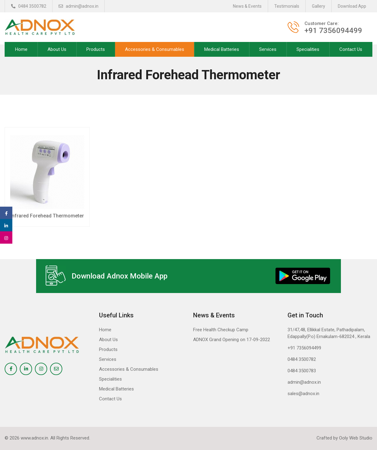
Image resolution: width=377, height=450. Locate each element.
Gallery (318, 6)
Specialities (307, 49)
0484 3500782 (28, 6)
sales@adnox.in (303, 393)
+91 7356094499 (304, 348)
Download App (352, 6)
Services (267, 49)
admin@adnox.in (79, 6)
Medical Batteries (221, 49)
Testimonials (286, 6)
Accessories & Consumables (154, 49)
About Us (57, 49)
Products (95, 49)
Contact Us (350, 49)
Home (21, 49)
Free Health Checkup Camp (220, 329)
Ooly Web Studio (355, 438)
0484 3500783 (302, 371)
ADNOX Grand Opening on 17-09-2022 (231, 339)
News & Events (247, 6)
